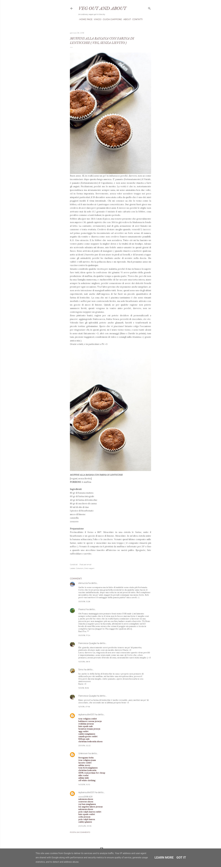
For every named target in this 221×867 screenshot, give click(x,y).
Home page (84, 19)
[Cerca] (149, 8)
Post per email (85, 564)
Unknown (83, 753)
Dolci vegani (89, 568)
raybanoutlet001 (86, 714)
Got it (181, 857)
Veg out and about (102, 8)
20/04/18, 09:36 (84, 826)
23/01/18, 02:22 (84, 745)
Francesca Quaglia (87, 643)
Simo (80, 669)
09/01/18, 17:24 (84, 635)
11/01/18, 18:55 (83, 688)
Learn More (164, 857)
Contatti (136, 19)
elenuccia (83, 583)
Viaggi (96, 19)
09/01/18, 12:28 (84, 601)
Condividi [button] (74, 564)
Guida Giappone (111, 19)
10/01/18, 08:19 (84, 662)
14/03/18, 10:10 (84, 784)
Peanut (82, 609)
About (126, 19)
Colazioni (79, 568)
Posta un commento (80, 832)
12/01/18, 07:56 (84, 707)
